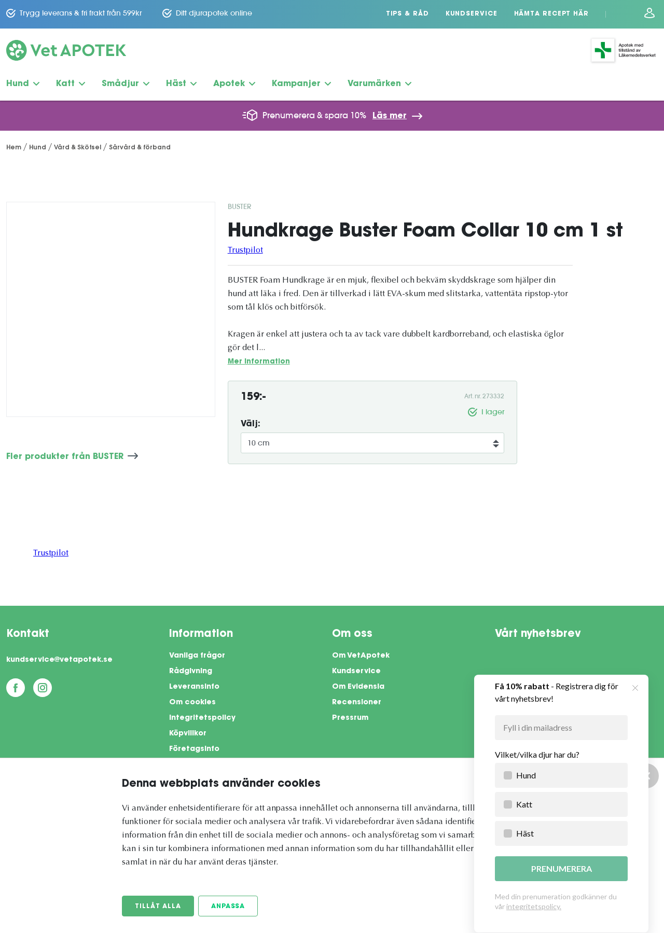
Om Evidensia (358, 687)
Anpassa (228, 906)
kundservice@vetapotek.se (59, 660)
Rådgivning (190, 671)
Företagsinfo (194, 749)
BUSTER (239, 206)
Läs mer (389, 116)
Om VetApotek (361, 656)
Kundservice (471, 14)
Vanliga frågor (197, 656)
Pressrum (350, 718)
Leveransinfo (194, 687)
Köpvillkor (187, 733)
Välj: (250, 424)
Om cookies (192, 702)
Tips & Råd (407, 14)
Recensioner (356, 702)
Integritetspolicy (202, 718)
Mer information (259, 361)
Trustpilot (245, 250)
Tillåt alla (158, 906)
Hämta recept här (551, 14)
